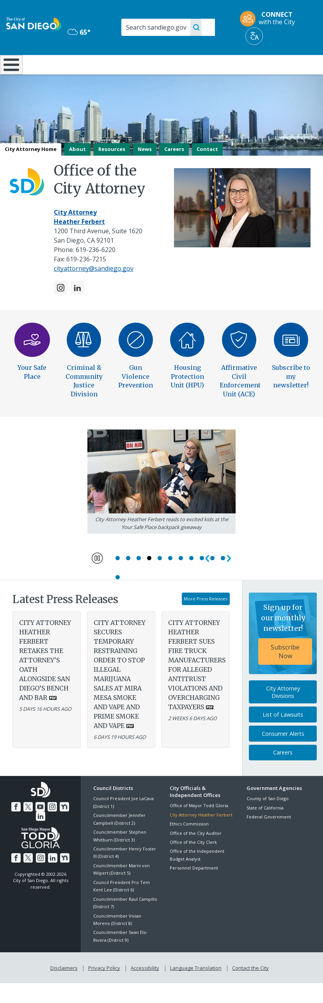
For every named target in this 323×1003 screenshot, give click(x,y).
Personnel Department (194, 889)
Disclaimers (65, 987)
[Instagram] (60, 308)
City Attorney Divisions (283, 712)
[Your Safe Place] (32, 365)
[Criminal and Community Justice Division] (84, 365)
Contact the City (249, 987)
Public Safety (244, 64)
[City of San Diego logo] (33, 23)
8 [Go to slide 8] (191, 579)
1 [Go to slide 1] (117, 579)
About (77, 169)
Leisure (45, 64)
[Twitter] (23, 827)
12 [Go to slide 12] (117, 598)
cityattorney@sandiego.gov (93, 289)
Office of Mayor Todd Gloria (199, 826)
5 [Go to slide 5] (160, 579)
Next (228, 579)
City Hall (297, 64)
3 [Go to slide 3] (139, 579)
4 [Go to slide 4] (149, 579)
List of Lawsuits (283, 735)
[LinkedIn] (77, 308)
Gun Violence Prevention (135, 397)
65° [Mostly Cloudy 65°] (79, 32)
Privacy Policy (105, 987)
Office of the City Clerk (193, 863)
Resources (111, 169)
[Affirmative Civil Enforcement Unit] (239, 365)
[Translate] (254, 36)
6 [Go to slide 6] (170, 579)
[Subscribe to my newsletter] (291, 365)
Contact (207, 169)
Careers (174, 169)
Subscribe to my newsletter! (291, 397)
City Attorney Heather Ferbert (201, 836)
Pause (97, 578)
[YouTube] (34, 827)
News (145, 169)
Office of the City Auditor (196, 854)
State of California (265, 828)
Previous (206, 579)
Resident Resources (94, 68)
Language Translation (195, 987)
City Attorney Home (31, 169)
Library (190, 64)
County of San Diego (268, 819)
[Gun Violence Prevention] (136, 365)
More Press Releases (205, 620)
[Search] (168, 27)
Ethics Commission (189, 845)
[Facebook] (11, 827)
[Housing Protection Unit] (187, 365)
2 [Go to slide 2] (128, 579)
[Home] (10, 75)
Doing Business (141, 68)
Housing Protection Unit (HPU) (187, 397)
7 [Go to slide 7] (181, 579)
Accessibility (145, 987)
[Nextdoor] (57, 827)
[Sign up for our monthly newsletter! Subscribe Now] (283, 654)
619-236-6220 (95, 270)
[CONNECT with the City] (270, 18)
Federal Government (269, 838)
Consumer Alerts (283, 754)
